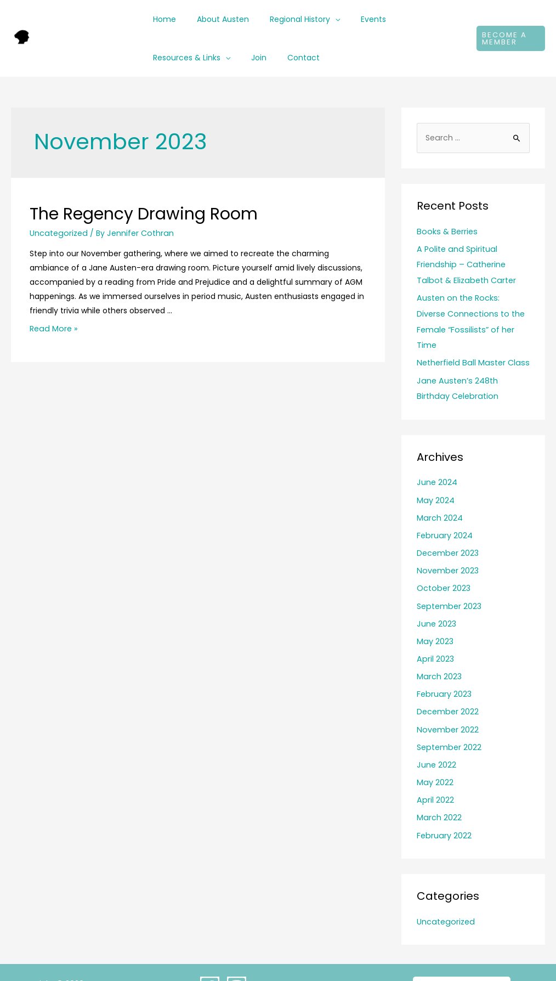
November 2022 (447, 705)
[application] (321, 19)
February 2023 (443, 670)
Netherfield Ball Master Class (471, 344)
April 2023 (435, 635)
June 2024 (437, 463)
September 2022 (448, 722)
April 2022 (435, 774)
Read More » (53, 328)
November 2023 (447, 549)
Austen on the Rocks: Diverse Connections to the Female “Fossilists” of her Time (472, 312)
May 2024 (435, 480)
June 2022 (436, 739)
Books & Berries (445, 231)
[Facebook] (209, 958)
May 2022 (435, 757)
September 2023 (448, 584)
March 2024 (439, 497)
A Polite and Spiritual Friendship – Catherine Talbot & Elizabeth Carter (473, 264)
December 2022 (447, 688)
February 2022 (443, 808)
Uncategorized (58, 233)
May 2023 (435, 618)
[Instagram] (236, 958)
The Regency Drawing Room (144, 213)
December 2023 (447, 532)
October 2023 (443, 566)
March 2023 (439, 653)
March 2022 (439, 791)
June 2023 (436, 601)
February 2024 (444, 515)
